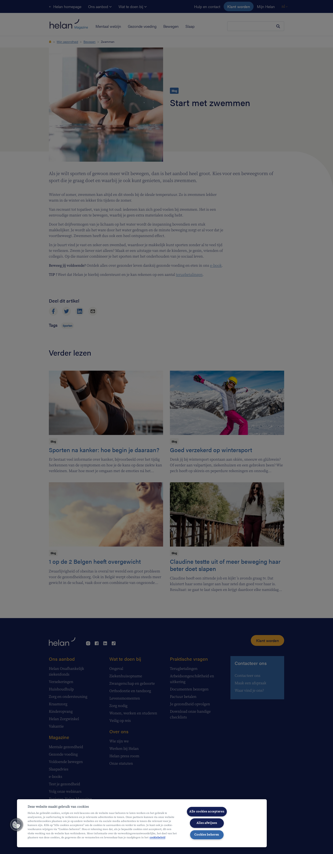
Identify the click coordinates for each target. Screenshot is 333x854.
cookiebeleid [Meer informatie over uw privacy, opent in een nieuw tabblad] (157, 837)
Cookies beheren (206, 835)
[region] (142, 823)
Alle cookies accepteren (206, 811)
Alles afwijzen (206, 823)
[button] (16, 825)
